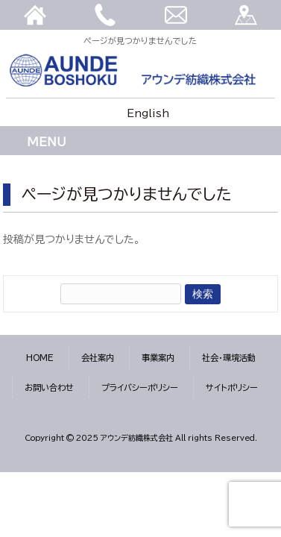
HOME (40, 358)
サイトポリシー (232, 387)
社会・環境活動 (229, 358)
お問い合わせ (49, 387)
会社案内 (97, 358)
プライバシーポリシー (139, 387)
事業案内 (158, 358)
